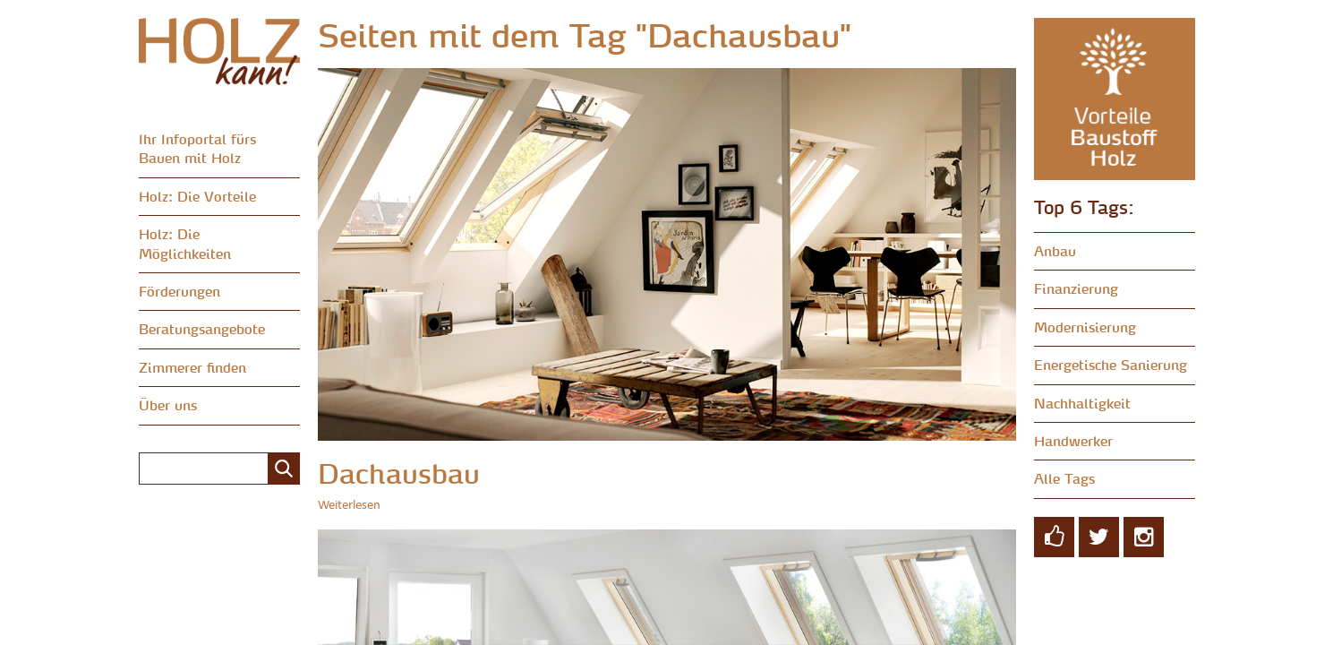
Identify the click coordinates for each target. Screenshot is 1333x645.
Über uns (168, 405)
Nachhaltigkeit (1082, 403)
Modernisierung (1085, 327)
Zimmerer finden (192, 367)
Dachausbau (399, 473)
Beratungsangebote (202, 329)
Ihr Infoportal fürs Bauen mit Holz (197, 148)
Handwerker (1073, 441)
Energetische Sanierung (1110, 365)
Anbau (1055, 251)
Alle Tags (1064, 478)
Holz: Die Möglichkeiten (185, 243)
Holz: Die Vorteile (197, 196)
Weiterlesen (349, 505)
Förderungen (179, 291)
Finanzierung (1076, 288)
